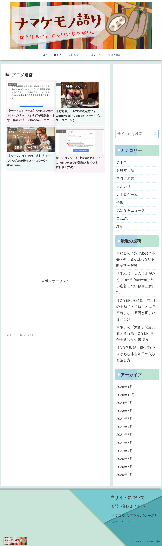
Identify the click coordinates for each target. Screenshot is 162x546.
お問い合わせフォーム (129, 506)
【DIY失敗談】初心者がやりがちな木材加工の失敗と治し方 (136, 354)
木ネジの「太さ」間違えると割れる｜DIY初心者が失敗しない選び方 (135, 333)
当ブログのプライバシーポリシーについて (134, 519)
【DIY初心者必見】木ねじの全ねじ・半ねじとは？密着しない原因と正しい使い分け (136, 309)
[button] (155, 134)
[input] (137, 134)
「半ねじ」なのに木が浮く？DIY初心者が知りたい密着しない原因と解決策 (136, 282)
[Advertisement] (55, 209)
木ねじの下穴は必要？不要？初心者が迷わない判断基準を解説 (135, 259)
